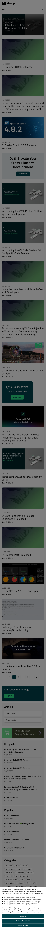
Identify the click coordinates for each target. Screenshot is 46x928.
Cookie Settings (23, 925)
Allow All (23, 916)
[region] (23, 907)
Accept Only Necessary (23, 921)
